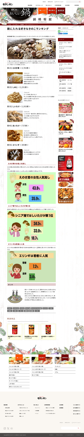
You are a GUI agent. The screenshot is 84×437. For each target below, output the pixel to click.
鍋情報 (26, 311)
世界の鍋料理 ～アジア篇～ (65, 84)
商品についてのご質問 (50, 407)
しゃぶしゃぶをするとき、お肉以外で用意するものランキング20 (65, 56)
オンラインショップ (59, 1)
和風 (10, 311)
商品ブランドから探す (9, 416)
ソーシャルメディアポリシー (69, 434)
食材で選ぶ (12, 375)
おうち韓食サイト (76, 407)
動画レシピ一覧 (22, 413)
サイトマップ (78, 434)
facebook (60, 33)
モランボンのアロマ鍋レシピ (65, 72)
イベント (36, 413)
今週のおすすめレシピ (23, 407)
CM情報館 (37, 410)
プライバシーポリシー (59, 434)
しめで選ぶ (12, 384)
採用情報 (76, 5)
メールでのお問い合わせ (50, 413)
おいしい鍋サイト (76, 413)
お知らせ (44, 1)
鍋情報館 (61, 10)
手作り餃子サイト (76, 410)
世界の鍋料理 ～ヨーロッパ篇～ (65, 80)
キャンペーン (37, 407)
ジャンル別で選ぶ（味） (38, 372)
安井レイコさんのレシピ (15, 386)
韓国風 (31, 311)
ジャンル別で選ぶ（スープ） (39, 369)
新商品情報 (7, 407)
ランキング (45, 308)
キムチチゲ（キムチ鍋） (36, 308)
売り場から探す (8, 413)
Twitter (65, 33)
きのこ (9, 308)
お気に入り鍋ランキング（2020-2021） (64, 51)
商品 (51, 10)
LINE (64, 31)
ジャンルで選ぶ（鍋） (14, 366)
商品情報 (30, 5)
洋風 (15, 311)
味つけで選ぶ (12, 378)
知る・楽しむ (49, 5)
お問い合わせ (50, 1)
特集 (56, 369)
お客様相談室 (58, 5)
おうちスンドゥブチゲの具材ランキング (65, 47)
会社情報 (67, 5)
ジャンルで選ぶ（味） (14, 372)
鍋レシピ (42, 10)
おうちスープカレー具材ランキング (65, 43)
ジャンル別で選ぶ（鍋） (38, 366)
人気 (51, 308)
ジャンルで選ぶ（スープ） (15, 369)
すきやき (22, 308)
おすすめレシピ (39, 5)
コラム (56, 372)
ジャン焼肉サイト (76, 404)
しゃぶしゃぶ (16, 308)
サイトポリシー (51, 434)
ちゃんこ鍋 (28, 308)
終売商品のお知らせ (50, 410)
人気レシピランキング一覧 (24, 410)
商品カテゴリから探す (9, 410)
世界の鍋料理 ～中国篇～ (65, 88)
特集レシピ (21, 416)
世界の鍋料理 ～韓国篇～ (65, 90)
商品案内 (42, 356)
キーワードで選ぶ (13, 381)
